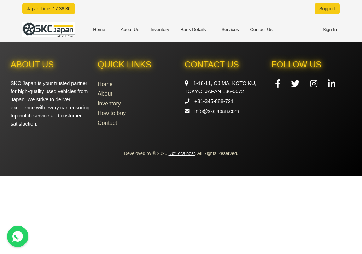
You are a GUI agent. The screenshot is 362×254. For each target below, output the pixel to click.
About (105, 94)
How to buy (112, 113)
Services (230, 29)
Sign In (330, 29)
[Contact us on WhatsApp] (17, 236)
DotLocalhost (182, 153)
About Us (130, 29)
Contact (107, 123)
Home (99, 29)
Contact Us (261, 29)
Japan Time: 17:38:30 (48, 8)
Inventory (160, 29)
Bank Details (193, 29)
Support (327, 8)
